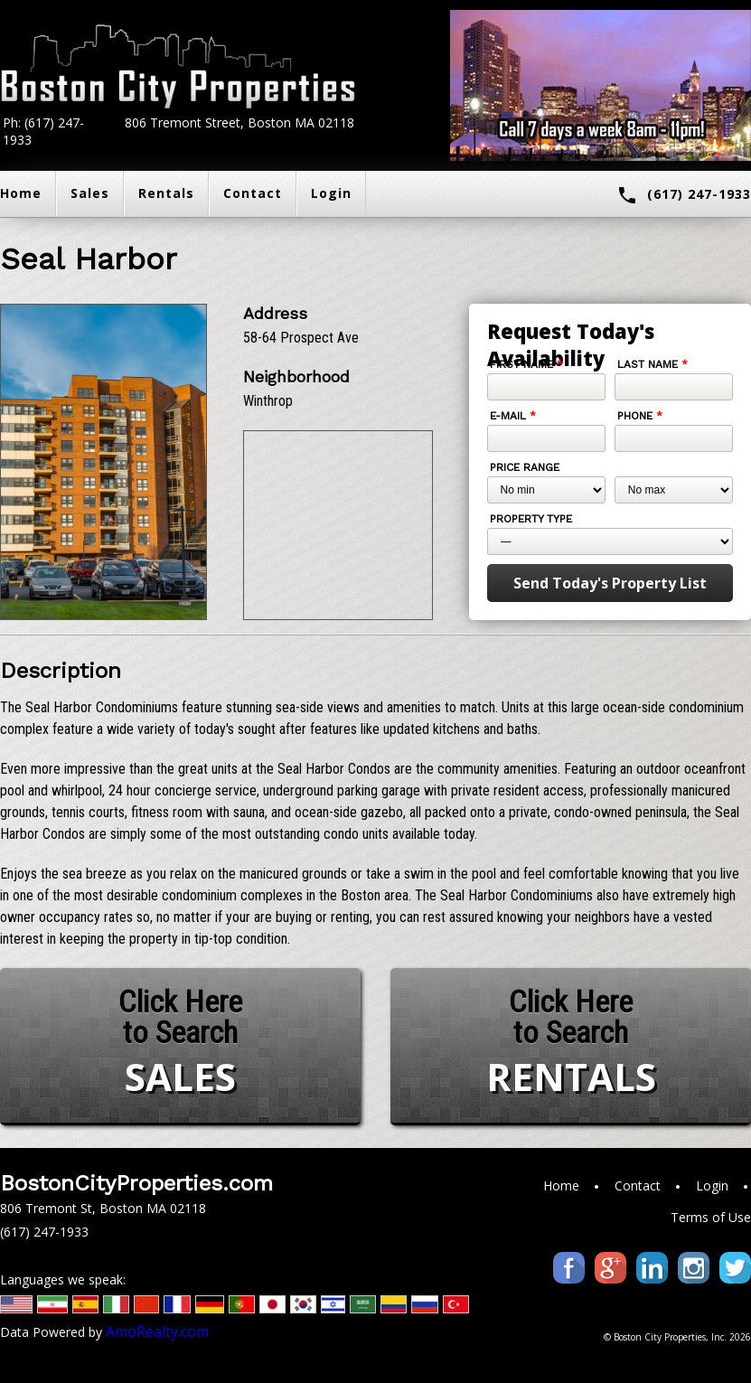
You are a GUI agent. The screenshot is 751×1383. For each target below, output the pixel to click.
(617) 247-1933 (683, 195)
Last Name (652, 364)
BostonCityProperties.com (136, 1183)
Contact (252, 193)
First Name (526, 364)
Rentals (166, 193)
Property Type (531, 519)
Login (331, 193)
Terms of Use (711, 1217)
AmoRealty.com (157, 1331)
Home (561, 1185)
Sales (89, 193)
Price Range (524, 467)
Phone (639, 415)
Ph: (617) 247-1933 (43, 131)
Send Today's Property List (610, 583)
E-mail (513, 415)
